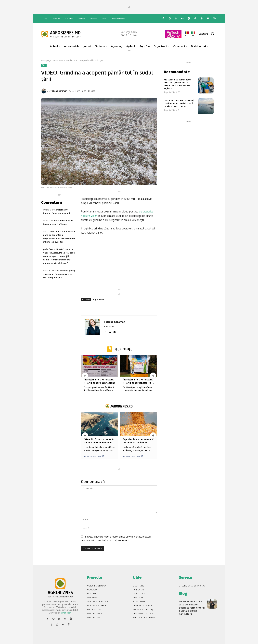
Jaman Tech (66, 613)
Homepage (46, 60)
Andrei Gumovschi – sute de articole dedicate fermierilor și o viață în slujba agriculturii (191, 607)
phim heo (47, 249)
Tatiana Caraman (58, 91)
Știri (55, 60)
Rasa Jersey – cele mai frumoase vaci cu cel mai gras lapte (59, 274)
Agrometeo (98, 299)
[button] (208, 33)
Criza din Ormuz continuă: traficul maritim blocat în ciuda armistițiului (179, 103)
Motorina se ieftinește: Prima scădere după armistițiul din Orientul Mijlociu (177, 84)
